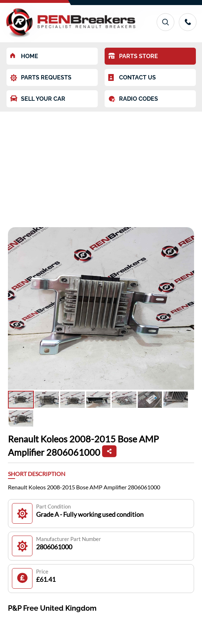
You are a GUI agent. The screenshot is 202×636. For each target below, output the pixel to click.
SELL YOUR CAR (37, 98)
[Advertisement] (101, 165)
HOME (24, 56)
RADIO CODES (133, 99)
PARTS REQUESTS (40, 78)
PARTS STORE (133, 56)
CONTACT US (132, 77)
